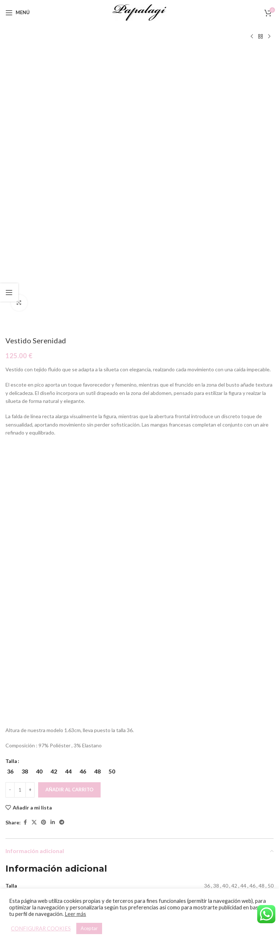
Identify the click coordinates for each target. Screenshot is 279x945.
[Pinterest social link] (43, 563)
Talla (11, 501)
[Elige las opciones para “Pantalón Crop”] (65, 820)
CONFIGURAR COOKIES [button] (41, 928)
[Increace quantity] (30, 530)
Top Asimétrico (207, 847)
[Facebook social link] (25, 563)
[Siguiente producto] (269, 36)
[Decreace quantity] (10, 530)
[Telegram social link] (61, 563)
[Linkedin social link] (52, 563)
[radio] (10, 511)
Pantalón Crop (71, 837)
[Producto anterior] (251, 36)
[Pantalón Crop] (71, 764)
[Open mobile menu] (17, 12)
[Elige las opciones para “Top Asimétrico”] (201, 820)
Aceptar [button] (89, 928)
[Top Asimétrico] (207, 764)
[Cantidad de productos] (20, 530)
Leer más (75, 914)
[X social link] (34, 563)
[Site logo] (139, 12)
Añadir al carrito (69, 530)
